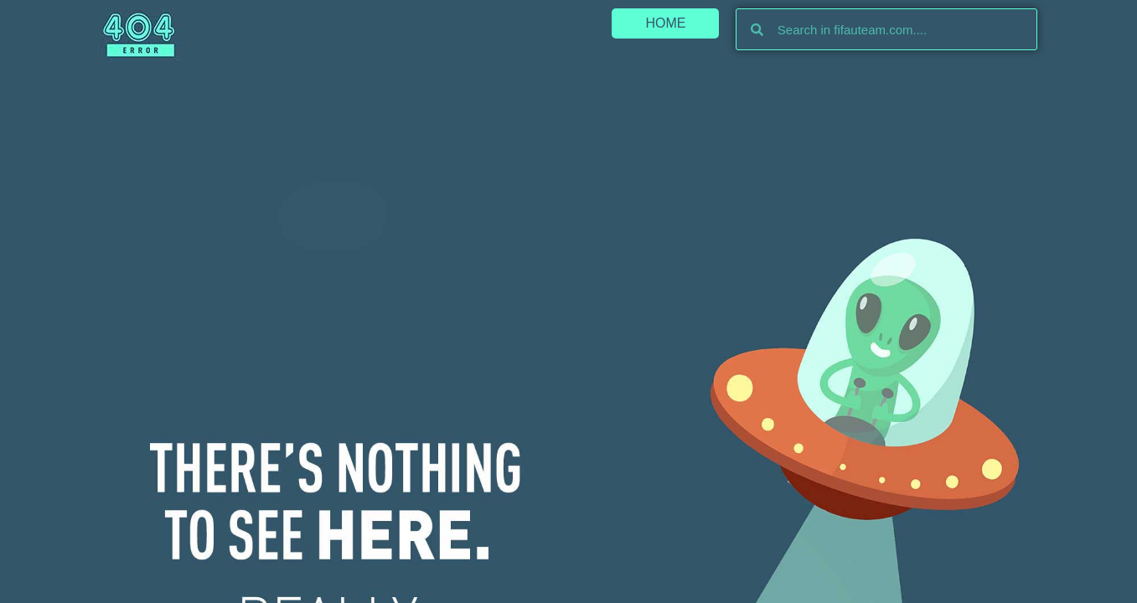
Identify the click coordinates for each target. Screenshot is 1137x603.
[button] (665, 23)
